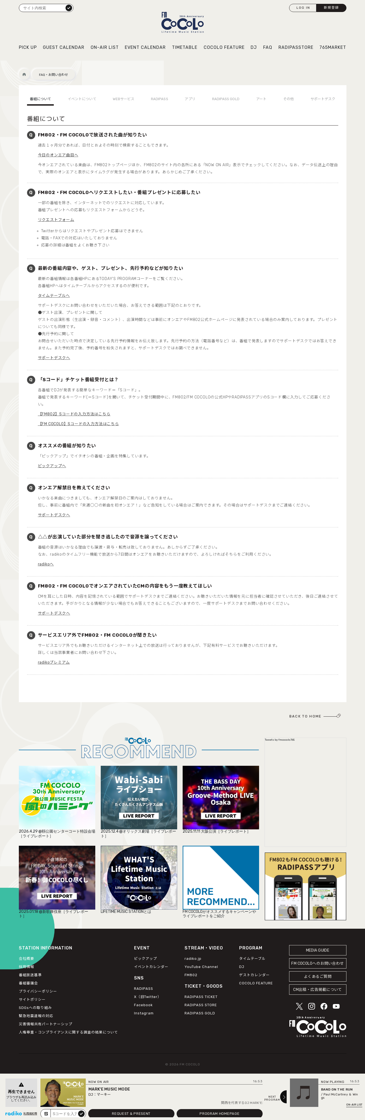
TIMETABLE (184, 47)
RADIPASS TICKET (201, 997)
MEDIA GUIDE (318, 950)
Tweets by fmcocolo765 (280, 739)
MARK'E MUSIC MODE (109, 1089)
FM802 (191, 975)
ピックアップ (145, 959)
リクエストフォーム (56, 220)
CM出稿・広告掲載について (317, 989)
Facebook (143, 1005)
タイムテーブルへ (54, 295)
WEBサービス (123, 99)
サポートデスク (323, 99)
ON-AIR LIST (105, 47)
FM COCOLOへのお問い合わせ (317, 963)
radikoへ (46, 564)
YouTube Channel (201, 967)
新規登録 (331, 8)
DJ (254, 47)
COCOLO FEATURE (224, 47)
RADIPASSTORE (295, 47)
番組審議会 (28, 983)
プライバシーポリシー (38, 991)
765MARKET (332, 47)
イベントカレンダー (151, 967)
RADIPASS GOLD (225, 99)
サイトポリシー (32, 999)
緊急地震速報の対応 (36, 1016)
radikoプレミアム (54, 662)
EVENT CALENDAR (145, 47)
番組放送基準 (30, 975)
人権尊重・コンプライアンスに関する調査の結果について (68, 1032)
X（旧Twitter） (147, 997)
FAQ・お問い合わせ (53, 75)
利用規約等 (30, 1113)
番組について (40, 99)
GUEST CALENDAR (63, 47)
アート (261, 99)
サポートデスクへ (54, 358)
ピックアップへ (52, 466)
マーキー (104, 1094)
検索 (69, 7)
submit (81, 1113)
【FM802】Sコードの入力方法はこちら (74, 414)
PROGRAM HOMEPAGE (219, 1114)
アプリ (190, 99)
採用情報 (26, 967)
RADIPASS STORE (201, 1005)
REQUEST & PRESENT (131, 1114)
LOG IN (303, 8)
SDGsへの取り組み (35, 1008)
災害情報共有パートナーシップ (45, 1024)
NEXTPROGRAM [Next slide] (272, 1098)
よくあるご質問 (317, 976)
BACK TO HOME (305, 716)
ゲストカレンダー (254, 975)
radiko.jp (193, 959)
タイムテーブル (252, 959)
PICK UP (28, 47)
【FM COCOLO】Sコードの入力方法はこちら (78, 424)
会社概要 (26, 959)
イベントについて (82, 99)
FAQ (267, 47)
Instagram (144, 1013)
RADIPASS (159, 99)
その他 (288, 99)
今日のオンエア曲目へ (58, 155)
